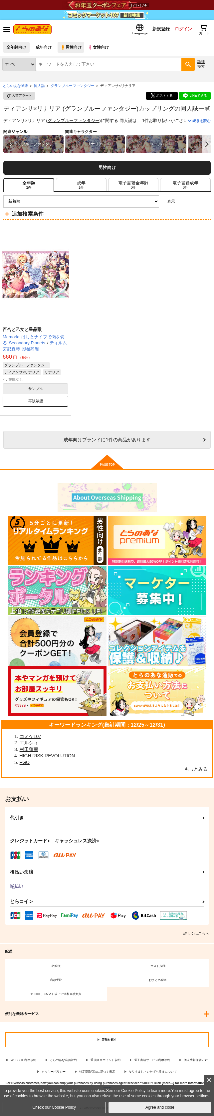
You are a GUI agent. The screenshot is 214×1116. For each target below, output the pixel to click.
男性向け (72, 48)
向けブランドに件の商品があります (107, 440)
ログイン (181, 29)
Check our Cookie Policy (54, 1107)
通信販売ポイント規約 (105, 1061)
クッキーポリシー (54, 1072)
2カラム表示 (194, 202)
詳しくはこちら (196, 934)
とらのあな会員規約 (63, 1061)
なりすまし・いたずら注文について (153, 1072)
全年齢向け (16, 48)
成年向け (44, 48)
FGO (25, 763)
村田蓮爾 (29, 750)
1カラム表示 (205, 202)
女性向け (100, 48)
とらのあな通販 (15, 86)
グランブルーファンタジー (100, 109)
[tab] (81, 186)
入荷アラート (19, 96)
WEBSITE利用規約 (23, 1061)
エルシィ (29, 743)
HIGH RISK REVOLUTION (47, 756)
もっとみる (196, 769)
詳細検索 (201, 65)
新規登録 (158, 29)
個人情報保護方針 (196, 1061)
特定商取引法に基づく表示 (97, 1072)
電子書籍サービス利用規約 (152, 1061)
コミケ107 (30, 737)
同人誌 (39, 86)
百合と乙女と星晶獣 (22, 330)
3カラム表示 (182, 202)
